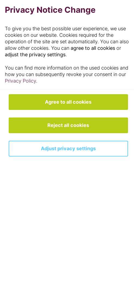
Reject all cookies (68, 125)
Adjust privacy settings (68, 148)
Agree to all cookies (68, 102)
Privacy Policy (20, 81)
